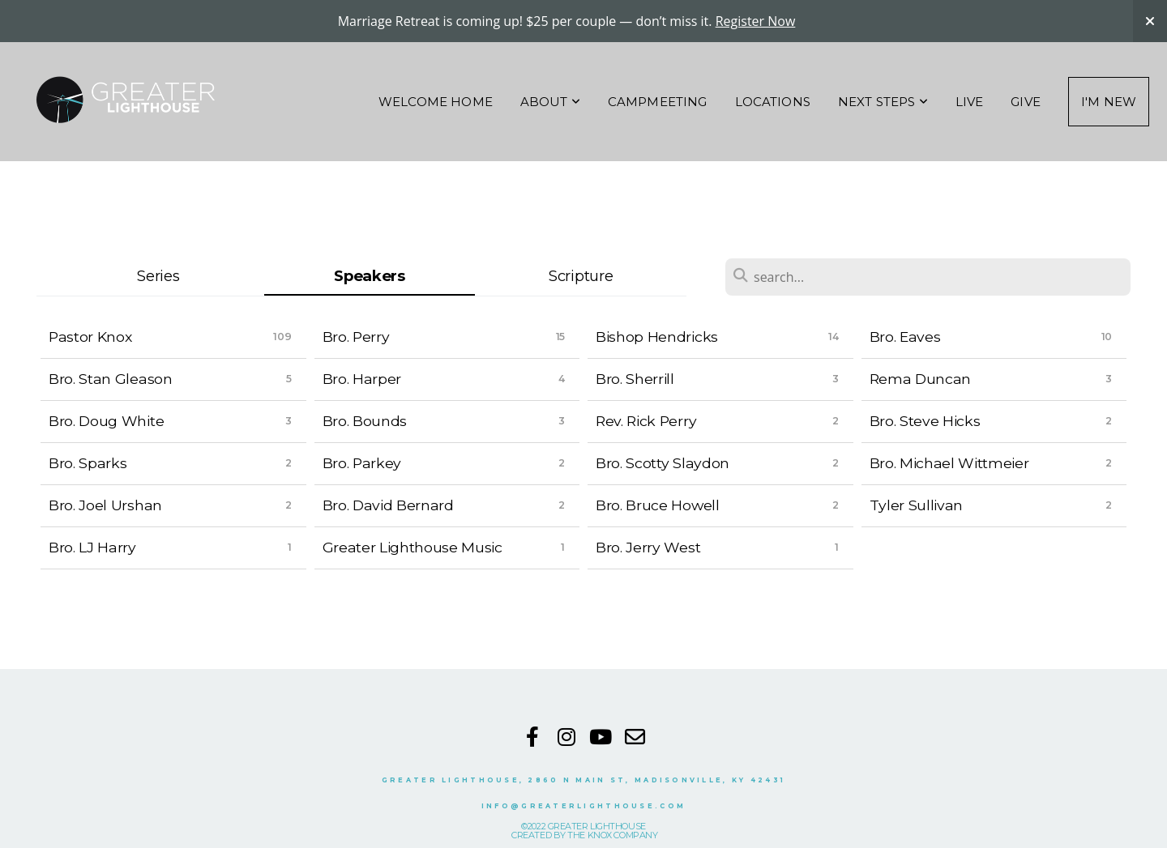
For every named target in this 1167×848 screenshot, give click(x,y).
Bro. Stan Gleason (111, 378)
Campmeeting (657, 101)
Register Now (756, 21)
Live (969, 101)
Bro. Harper (362, 378)
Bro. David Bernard (388, 504)
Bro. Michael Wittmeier (949, 462)
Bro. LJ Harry (92, 547)
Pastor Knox (90, 336)
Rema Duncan (920, 378)
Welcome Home (435, 101)
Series (158, 275)
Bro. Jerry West (648, 547)
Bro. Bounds (365, 420)
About (550, 101)
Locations (772, 101)
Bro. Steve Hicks (925, 420)
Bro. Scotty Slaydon (662, 462)
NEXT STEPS (883, 101)
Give (1026, 101)
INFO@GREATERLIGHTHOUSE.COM (583, 806)
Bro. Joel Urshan (105, 504)
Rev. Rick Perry (646, 420)
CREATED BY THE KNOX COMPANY (584, 835)
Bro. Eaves (905, 336)
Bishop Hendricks (657, 336)
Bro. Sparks (87, 462)
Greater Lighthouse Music (412, 547)
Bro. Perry (356, 336)
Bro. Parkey (362, 462)
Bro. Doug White (106, 420)
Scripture (581, 275)
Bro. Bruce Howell (658, 504)
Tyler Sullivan (917, 504)
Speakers (369, 275)
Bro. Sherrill (635, 378)
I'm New (1108, 101)
